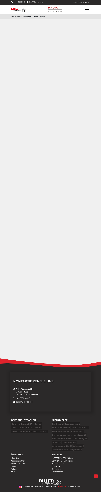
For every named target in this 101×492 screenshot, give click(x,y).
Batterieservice (58, 464)
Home (13, 16)
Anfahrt (75, 2)
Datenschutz (29, 487)
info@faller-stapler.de (35, 2)
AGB (13, 472)
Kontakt (14, 466)
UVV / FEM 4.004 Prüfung (62, 458)
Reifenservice (57, 472)
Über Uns (15, 458)
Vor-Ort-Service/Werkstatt (62, 461)
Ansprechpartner (84, 2)
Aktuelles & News (18, 464)
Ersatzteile (56, 466)
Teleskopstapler (39, 16)
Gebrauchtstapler (24, 16)
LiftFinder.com (62, 487)
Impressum (39, 487)
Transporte (56, 469)
